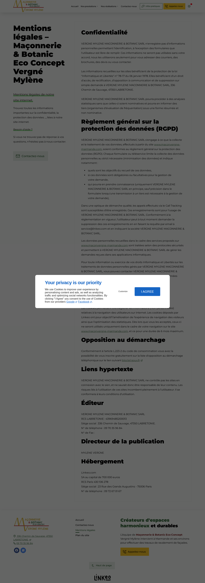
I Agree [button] (147, 291)
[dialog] (102, 291)
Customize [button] (123, 291)
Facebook (83, 301)
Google (70, 301)
